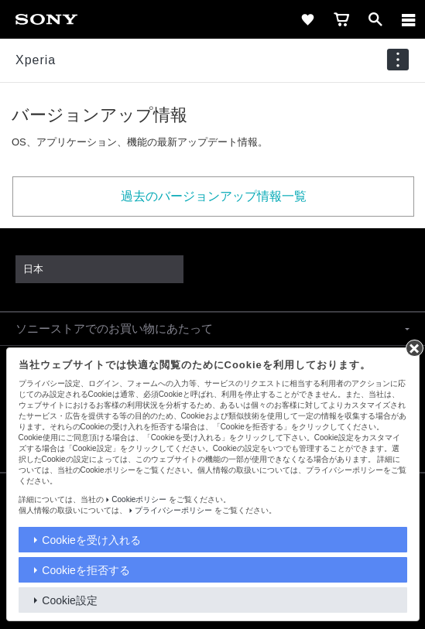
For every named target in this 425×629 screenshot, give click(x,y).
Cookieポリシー (138, 499)
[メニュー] (408, 19)
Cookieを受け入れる (91, 540)
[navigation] (398, 60)
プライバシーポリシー (173, 510)
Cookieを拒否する (86, 570)
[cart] (341, 19)
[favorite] (307, 19)
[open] (375, 19)
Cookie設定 (70, 600)
